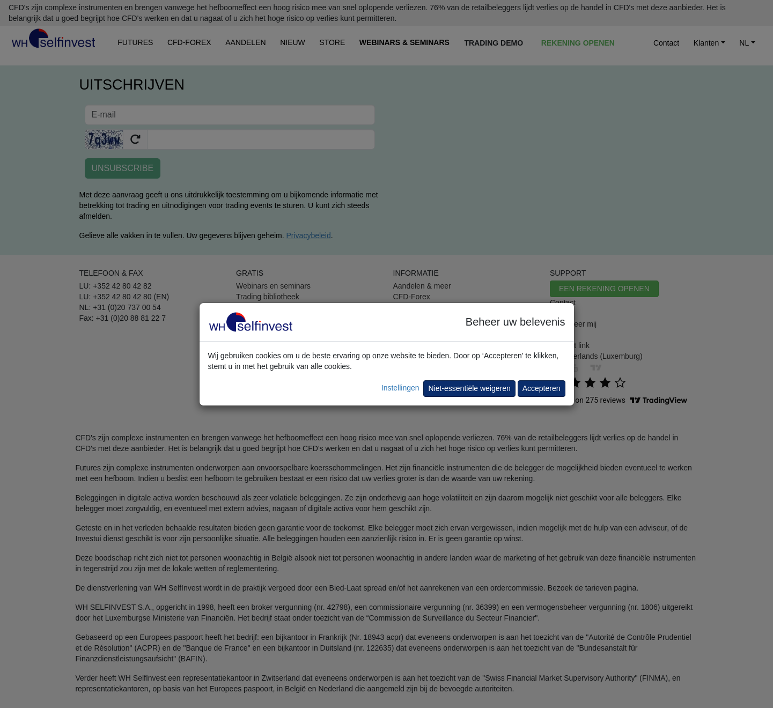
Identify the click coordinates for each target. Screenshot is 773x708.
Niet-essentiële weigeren (469, 388)
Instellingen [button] (400, 388)
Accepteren (541, 388)
